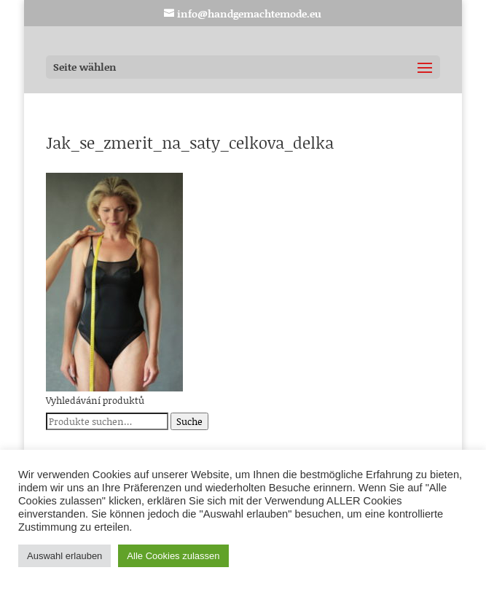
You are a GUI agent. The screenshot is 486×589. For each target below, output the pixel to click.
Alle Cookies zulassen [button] (173, 555)
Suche (189, 421)
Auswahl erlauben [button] (64, 555)
